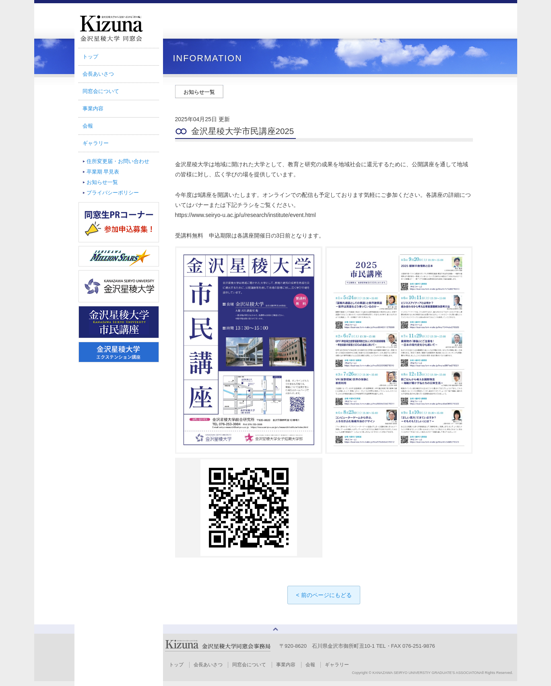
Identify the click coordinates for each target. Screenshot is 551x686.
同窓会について (101, 91)
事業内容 (93, 108)
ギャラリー (96, 143)
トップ (90, 57)
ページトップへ (275, 631)
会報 (88, 126)
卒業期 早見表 (103, 172)
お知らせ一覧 (102, 182)
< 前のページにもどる (323, 595)
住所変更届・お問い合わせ (118, 161)
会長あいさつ (98, 74)
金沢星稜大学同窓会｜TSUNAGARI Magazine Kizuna (118, 28)
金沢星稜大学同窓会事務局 (218, 650)
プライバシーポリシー (113, 193)
